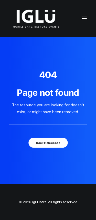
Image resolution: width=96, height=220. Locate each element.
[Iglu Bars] (35, 18)
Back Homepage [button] (48, 142)
